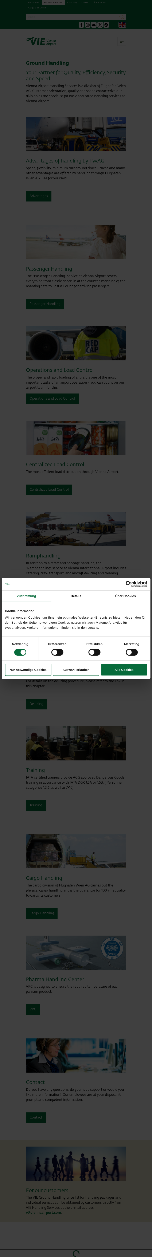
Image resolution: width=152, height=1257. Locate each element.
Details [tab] (76, 596)
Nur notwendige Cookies (28, 669)
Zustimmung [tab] (26, 596)
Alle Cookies (123, 669)
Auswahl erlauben (75, 669)
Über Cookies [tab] (125, 596)
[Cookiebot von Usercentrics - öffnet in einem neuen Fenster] (128, 584)
